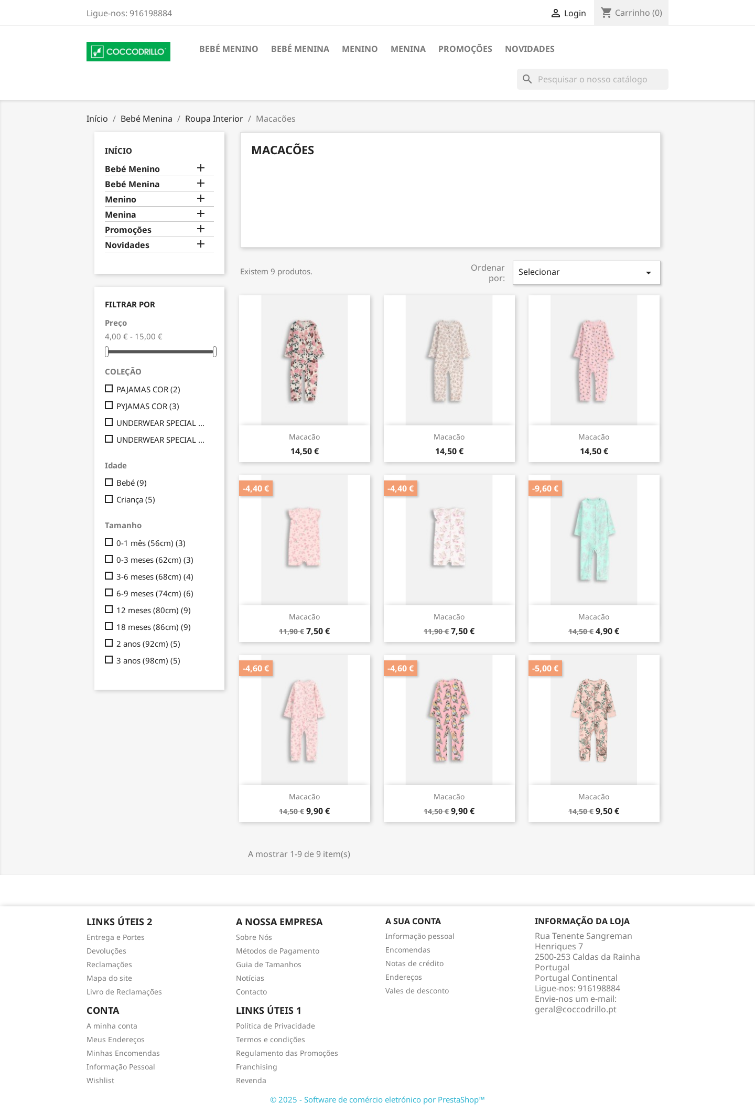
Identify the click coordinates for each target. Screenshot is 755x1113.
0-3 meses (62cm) (154, 559)
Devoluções (106, 951)
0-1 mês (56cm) (151, 543)
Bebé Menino (228, 49)
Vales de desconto (417, 991)
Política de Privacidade (275, 1026)
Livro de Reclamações (124, 992)
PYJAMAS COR (147, 406)
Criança (135, 499)
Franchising (256, 1067)
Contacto (251, 992)
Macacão (304, 437)
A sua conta (413, 921)
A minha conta (112, 1026)
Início (118, 150)
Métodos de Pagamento (277, 951)
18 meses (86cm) (153, 627)
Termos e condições (270, 1039)
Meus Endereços (116, 1039)
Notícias (250, 978)
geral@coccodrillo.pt (576, 1009)
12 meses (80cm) (153, 610)
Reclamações (109, 964)
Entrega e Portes (116, 937)
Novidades (530, 49)
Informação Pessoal (121, 1067)
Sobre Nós (254, 937)
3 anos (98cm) (148, 660)
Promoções (465, 49)
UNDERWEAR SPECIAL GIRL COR (163, 439)
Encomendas (407, 950)
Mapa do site (109, 978)
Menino (360, 49)
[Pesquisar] (592, 79)
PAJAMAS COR (148, 389)
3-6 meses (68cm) (154, 576)
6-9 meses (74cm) (154, 593)
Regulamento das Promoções (287, 1053)
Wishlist (100, 1080)
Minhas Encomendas (123, 1053)
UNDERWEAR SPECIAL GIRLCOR (163, 423)
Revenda (251, 1080)
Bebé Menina (300, 49)
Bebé (131, 482)
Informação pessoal (420, 936)
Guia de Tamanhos (268, 964)
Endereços (403, 977)
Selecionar (587, 272)
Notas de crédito (414, 963)
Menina (408, 49)
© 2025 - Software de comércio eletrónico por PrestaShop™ (377, 1099)
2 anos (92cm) (148, 643)
